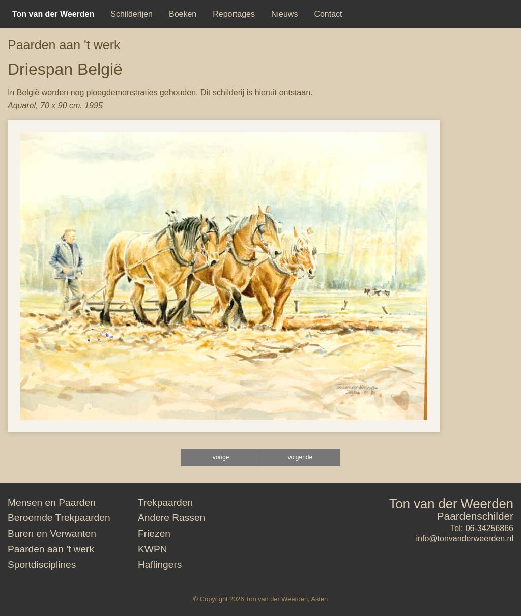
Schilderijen (131, 14)
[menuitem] (53, 14)
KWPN (152, 549)
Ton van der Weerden (451, 503)
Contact (328, 14)
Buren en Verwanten (52, 533)
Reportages (234, 14)
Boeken (182, 14)
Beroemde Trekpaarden (59, 517)
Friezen (154, 533)
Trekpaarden (165, 502)
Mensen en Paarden (52, 502)
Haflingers (160, 564)
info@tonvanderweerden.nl (464, 538)
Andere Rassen (171, 517)
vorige (221, 457)
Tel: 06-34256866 (481, 528)
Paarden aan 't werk (64, 45)
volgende (299, 457)
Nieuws (284, 14)
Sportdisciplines (42, 564)
